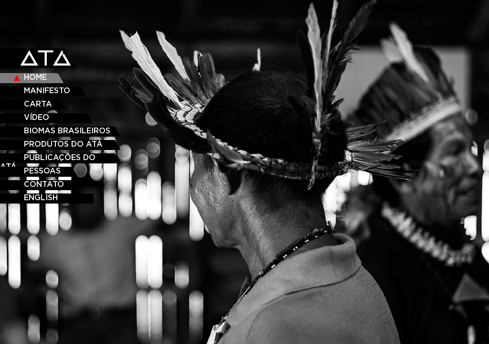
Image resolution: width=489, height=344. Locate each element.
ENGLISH (41, 198)
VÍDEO (36, 117)
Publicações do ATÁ (48, 158)
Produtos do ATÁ (63, 144)
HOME (35, 77)
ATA (47, 59)
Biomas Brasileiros (67, 131)
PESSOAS (42, 171)
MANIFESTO (47, 91)
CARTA (38, 104)
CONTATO (44, 184)
